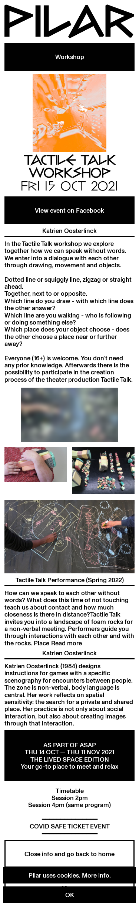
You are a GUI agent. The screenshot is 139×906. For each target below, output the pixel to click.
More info (95, 875)
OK (69, 894)
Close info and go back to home (69, 854)
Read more (66, 642)
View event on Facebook (69, 210)
